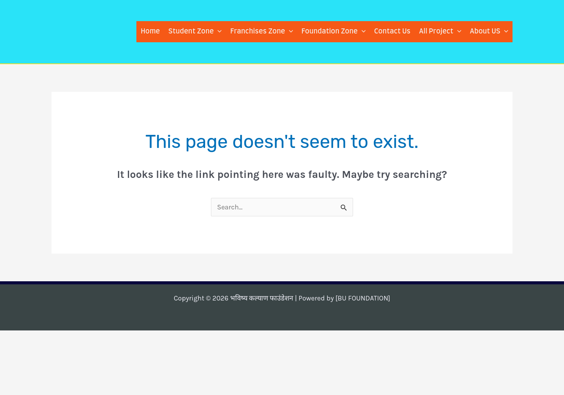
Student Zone (195, 31)
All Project (440, 31)
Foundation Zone (334, 31)
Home (150, 31)
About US (489, 31)
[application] (218, 31)
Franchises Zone (261, 31)
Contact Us (392, 31)
